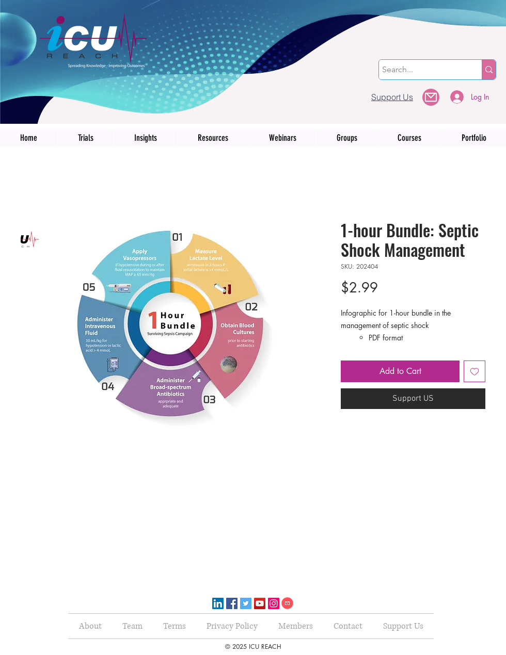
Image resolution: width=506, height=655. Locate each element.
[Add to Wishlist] (474, 371)
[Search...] (421, 69)
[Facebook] (232, 603)
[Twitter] (245, 603)
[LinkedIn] (218, 603)
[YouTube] (259, 603)
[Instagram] (273, 603)
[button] (430, 97)
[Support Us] (392, 96)
